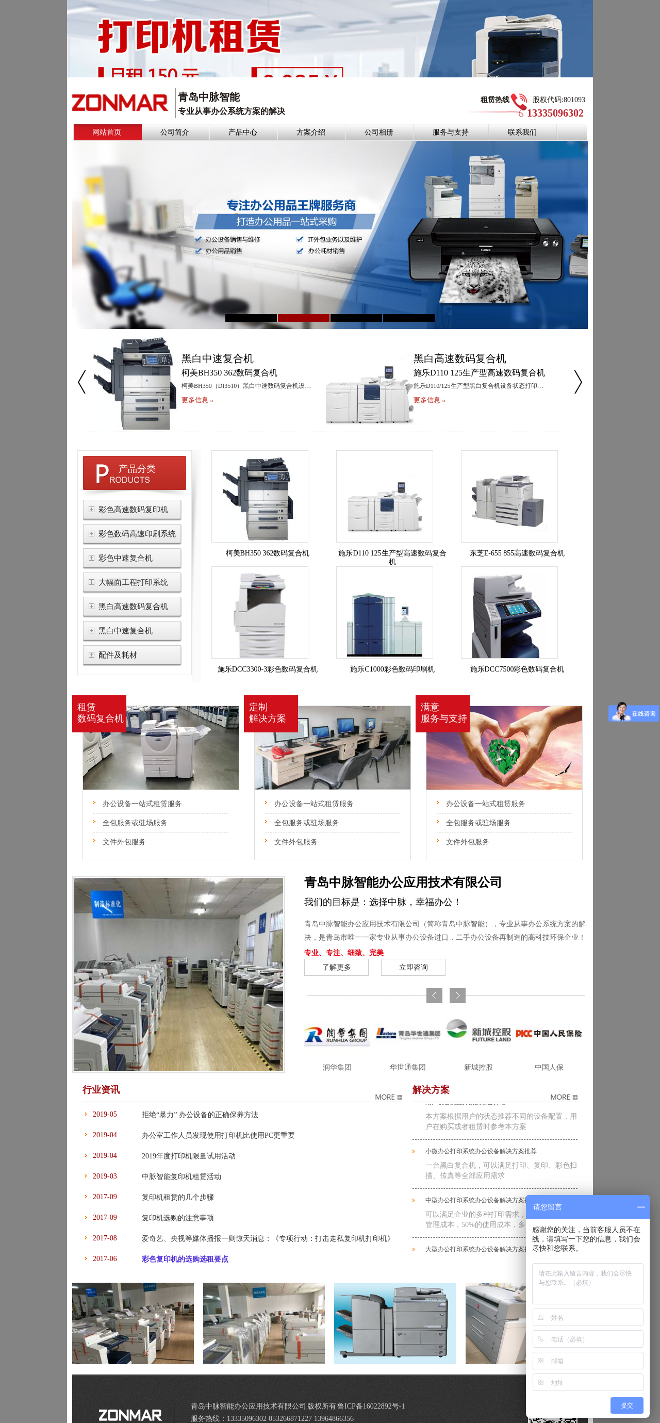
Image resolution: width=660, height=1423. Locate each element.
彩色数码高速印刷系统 (137, 518)
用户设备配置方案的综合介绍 (465, 1089)
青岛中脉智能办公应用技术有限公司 (403, 867)
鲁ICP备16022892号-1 (371, 1391)
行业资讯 (101, 1074)
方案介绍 (310, 117)
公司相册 (379, 117)
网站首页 (106, 117)
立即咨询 (413, 952)
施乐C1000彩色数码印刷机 (392, 654)
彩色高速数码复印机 (133, 494)
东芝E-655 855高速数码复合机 (517, 538)
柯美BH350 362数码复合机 (268, 538)
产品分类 (137, 453)
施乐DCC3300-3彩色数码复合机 (268, 654)
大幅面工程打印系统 (133, 567)
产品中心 (242, 117)
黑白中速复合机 (125, 615)
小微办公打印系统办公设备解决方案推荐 (481, 1138)
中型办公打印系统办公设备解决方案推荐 (481, 1187)
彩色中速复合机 (125, 542)
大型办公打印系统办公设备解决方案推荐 (481, 1236)
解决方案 (431, 1074)
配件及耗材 (117, 639)
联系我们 (522, 117)
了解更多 (336, 952)
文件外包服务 (124, 826)
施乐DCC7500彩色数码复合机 (517, 654)
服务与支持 (451, 117)
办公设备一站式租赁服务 (142, 788)
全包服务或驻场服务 (135, 807)
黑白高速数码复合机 (133, 591)
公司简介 (174, 117)
